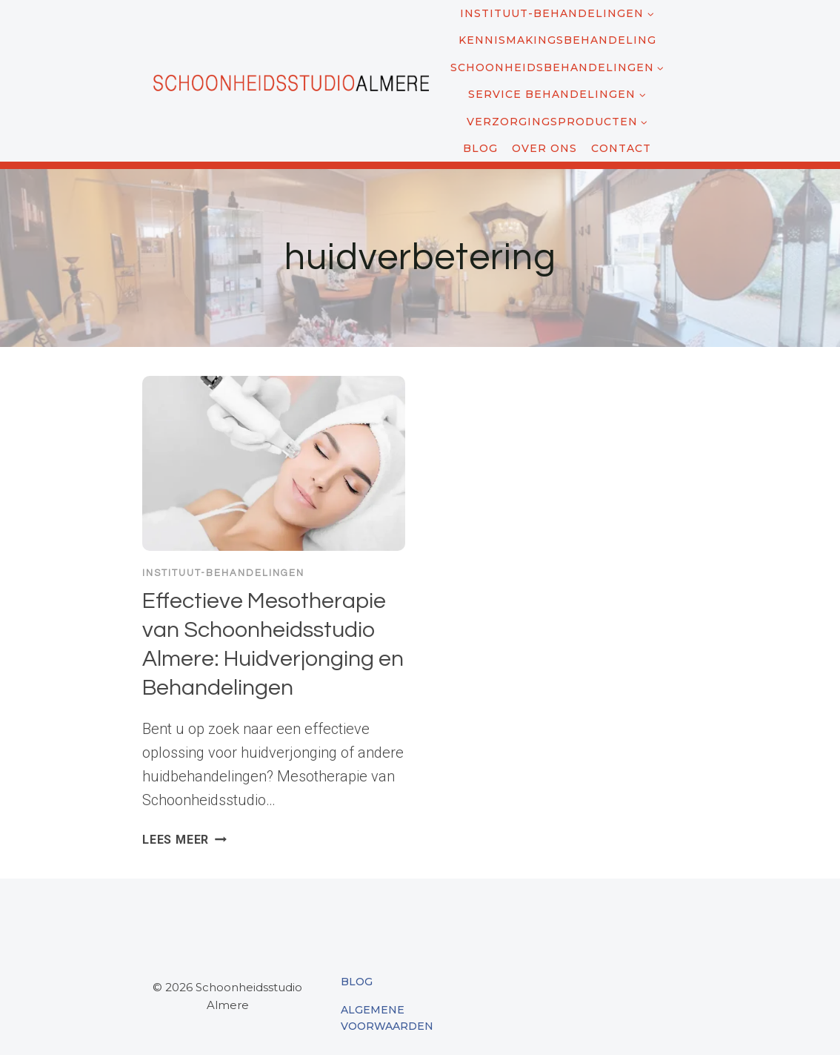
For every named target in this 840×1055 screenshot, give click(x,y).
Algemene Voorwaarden (387, 1018)
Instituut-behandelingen (223, 573)
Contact (621, 148)
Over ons (544, 148)
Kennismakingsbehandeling (557, 40)
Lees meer (184, 840)
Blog (480, 148)
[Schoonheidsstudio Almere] (290, 80)
